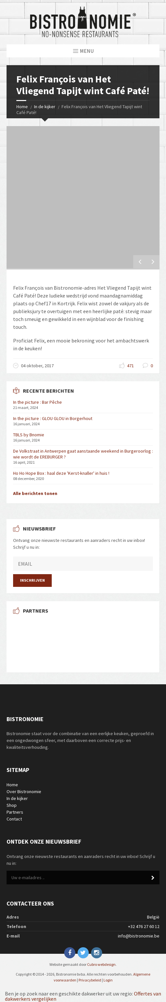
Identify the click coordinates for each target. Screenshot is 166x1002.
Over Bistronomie (24, 791)
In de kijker (44, 106)
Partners (15, 812)
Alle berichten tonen (35, 493)
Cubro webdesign (101, 964)
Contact (14, 819)
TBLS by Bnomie (28, 435)
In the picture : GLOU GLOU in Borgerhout (52, 418)
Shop (12, 805)
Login (108, 980)
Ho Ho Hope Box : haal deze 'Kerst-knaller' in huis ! (61, 473)
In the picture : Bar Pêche (37, 402)
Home (22, 106)
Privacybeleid (90, 980)
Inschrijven (32, 580)
